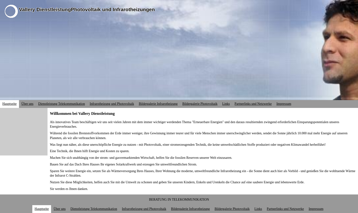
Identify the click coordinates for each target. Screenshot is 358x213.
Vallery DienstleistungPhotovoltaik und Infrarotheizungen (87, 9)
